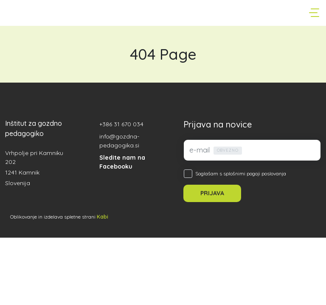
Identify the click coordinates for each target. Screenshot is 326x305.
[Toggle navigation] (315, 12)
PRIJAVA (212, 193)
